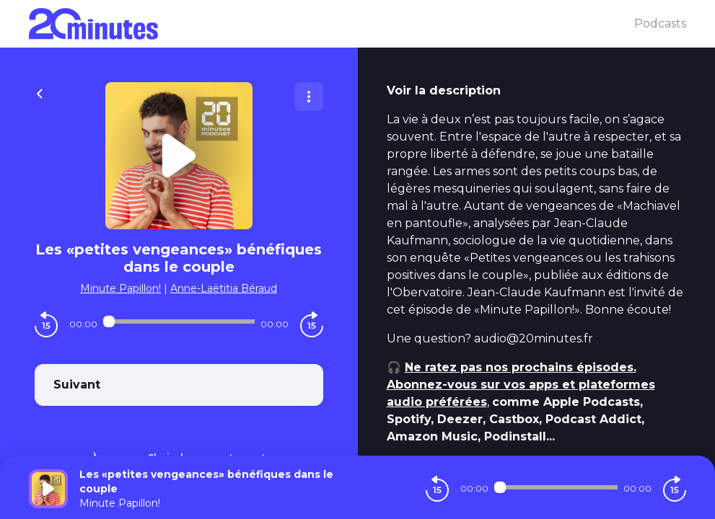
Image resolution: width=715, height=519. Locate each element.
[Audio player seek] (179, 321)
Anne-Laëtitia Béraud (223, 288)
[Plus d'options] (308, 96)
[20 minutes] (331, 23)
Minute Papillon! (120, 288)
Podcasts (660, 23)
